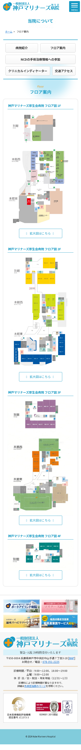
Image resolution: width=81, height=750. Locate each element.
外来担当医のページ (35, 686)
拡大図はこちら (40, 233)
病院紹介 (22, 48)
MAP (71, 658)
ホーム (8, 31)
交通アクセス (64, 71)
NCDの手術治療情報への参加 (40, 59)
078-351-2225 (51, 662)
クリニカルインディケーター (27, 71)
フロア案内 (57, 48)
